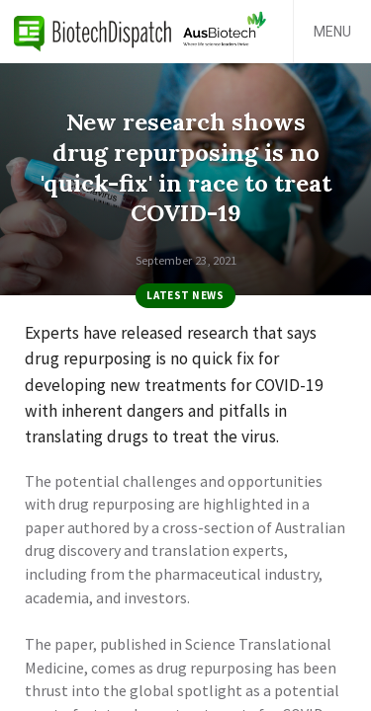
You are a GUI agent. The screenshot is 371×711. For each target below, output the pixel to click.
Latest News (185, 295)
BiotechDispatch (93, 31)
